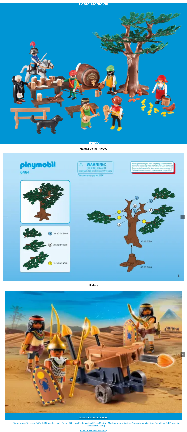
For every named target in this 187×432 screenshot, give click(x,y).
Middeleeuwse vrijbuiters (119, 423)
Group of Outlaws (70, 423)
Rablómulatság (172, 423)
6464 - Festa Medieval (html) (93, 430)
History (93, 143)
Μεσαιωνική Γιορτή (96, 426)
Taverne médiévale (35, 423)
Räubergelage (19, 423)
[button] (183, 217)
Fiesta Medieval (85, 423)
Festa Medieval (101, 423)
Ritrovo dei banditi (52, 423)
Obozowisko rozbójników (142, 423)
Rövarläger (160, 423)
